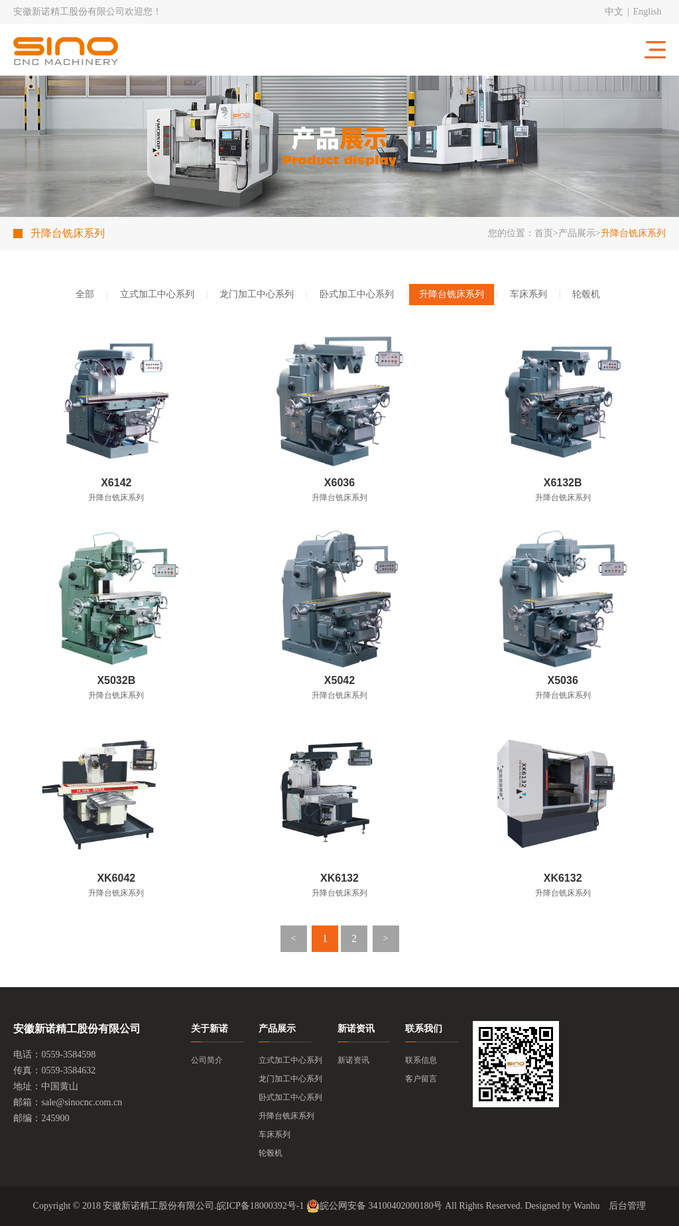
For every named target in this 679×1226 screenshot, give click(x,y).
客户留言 (421, 1078)
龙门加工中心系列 (256, 294)
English (647, 12)
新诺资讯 (356, 1029)
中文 (614, 12)
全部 (85, 294)
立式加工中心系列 (157, 294)
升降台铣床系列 (451, 294)
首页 (543, 233)
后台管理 (627, 1206)
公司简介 (207, 1060)
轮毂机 (586, 294)
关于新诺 (209, 1029)
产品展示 (576, 233)
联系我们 (423, 1029)
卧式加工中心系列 (357, 294)
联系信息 (421, 1060)
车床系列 (528, 294)
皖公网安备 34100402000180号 (374, 1206)
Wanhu (586, 1206)
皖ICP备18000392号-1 (260, 1206)
